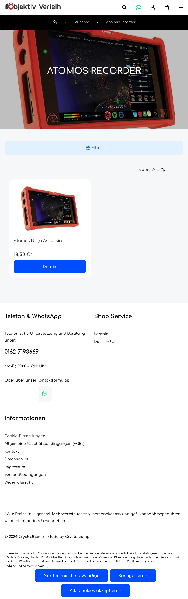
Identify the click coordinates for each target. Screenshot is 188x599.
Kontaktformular (53, 380)
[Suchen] (124, 7)
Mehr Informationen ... (27, 566)
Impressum (15, 467)
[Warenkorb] (164, 7)
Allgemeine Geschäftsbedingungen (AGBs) (44, 444)
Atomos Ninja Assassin (38, 240)
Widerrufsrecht (19, 482)
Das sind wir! (106, 342)
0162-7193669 (22, 352)
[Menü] (176, 7)
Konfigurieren (132, 575)
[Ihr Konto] (153, 7)
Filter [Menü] (94, 147)
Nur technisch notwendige (71, 575)
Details (50, 267)
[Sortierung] (136, 170)
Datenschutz (17, 459)
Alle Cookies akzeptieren (95, 590)
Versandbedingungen (25, 475)
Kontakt (101, 334)
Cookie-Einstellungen (25, 436)
